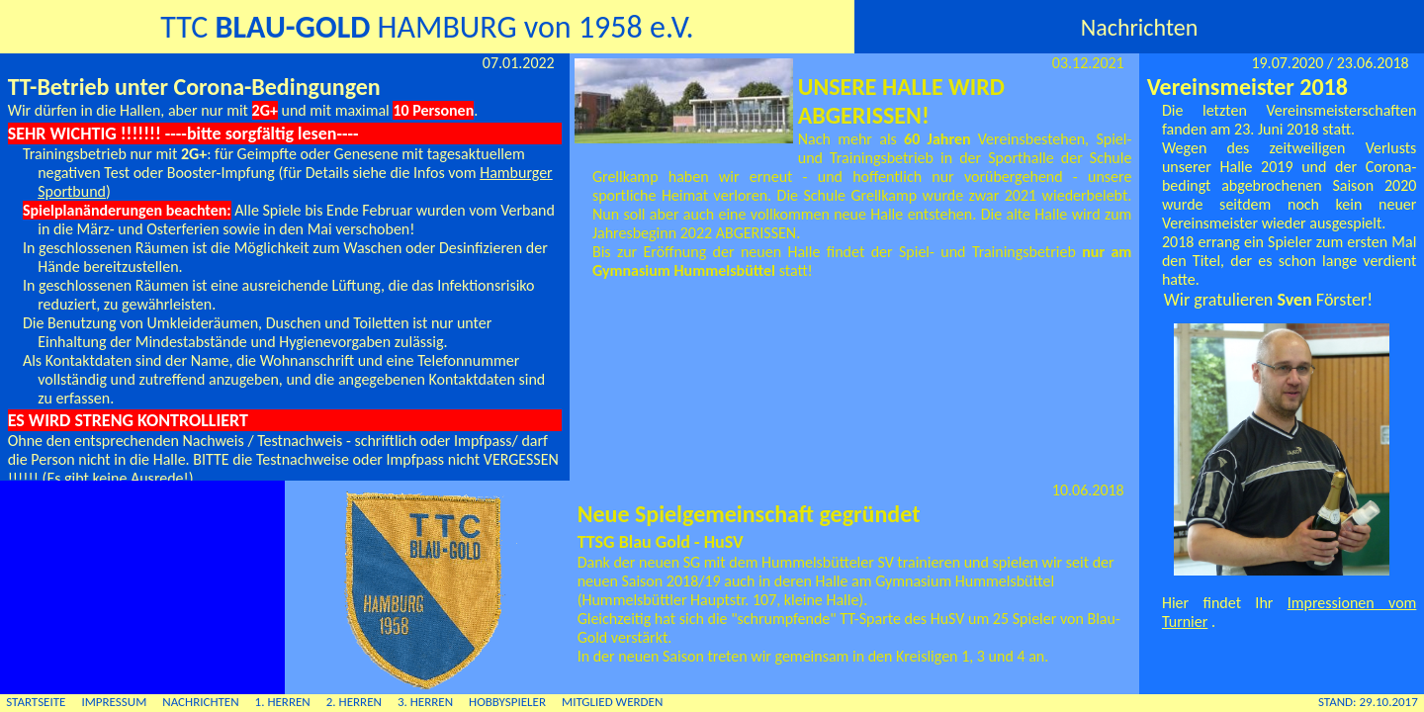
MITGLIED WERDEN (612, 701)
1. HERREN (283, 701)
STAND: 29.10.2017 (1368, 701)
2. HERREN (354, 701)
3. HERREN (425, 701)
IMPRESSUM (113, 701)
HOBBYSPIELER (507, 701)
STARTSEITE (35, 701)
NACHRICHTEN (200, 701)
